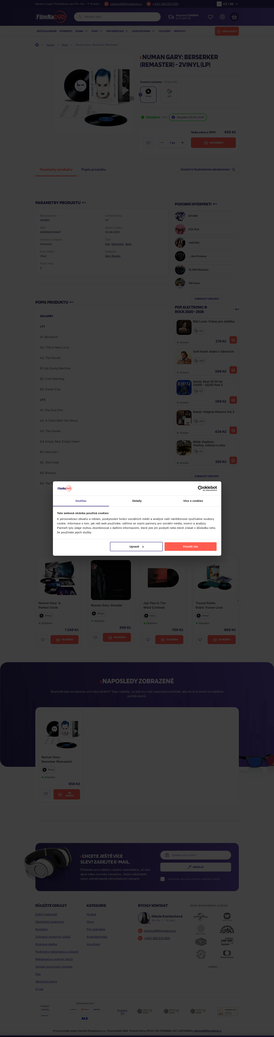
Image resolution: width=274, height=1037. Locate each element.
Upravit (136, 546)
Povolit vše (190, 546)
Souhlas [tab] (80, 500)
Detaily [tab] (137, 500)
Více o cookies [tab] (193, 500)
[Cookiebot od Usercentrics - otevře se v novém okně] (200, 488)
